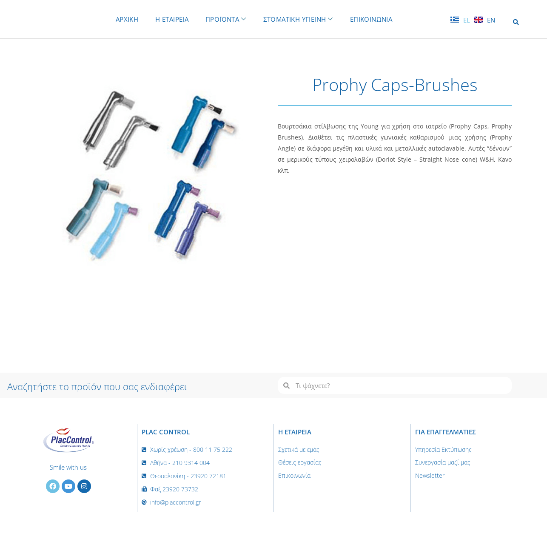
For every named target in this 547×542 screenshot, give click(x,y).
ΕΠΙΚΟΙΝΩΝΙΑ (374, 18)
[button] (515, 22)
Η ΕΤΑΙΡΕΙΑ (170, 18)
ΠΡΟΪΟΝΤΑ (225, 18)
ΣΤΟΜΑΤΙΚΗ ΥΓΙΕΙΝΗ (300, 18)
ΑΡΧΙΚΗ (123, 18)
